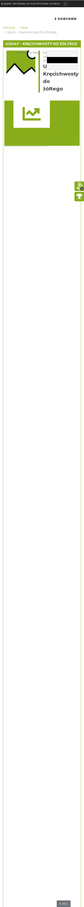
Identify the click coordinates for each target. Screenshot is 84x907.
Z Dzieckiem (65, 19)
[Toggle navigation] (65, 3)
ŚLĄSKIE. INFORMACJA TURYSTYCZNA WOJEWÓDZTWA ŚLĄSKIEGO (31, 3)
